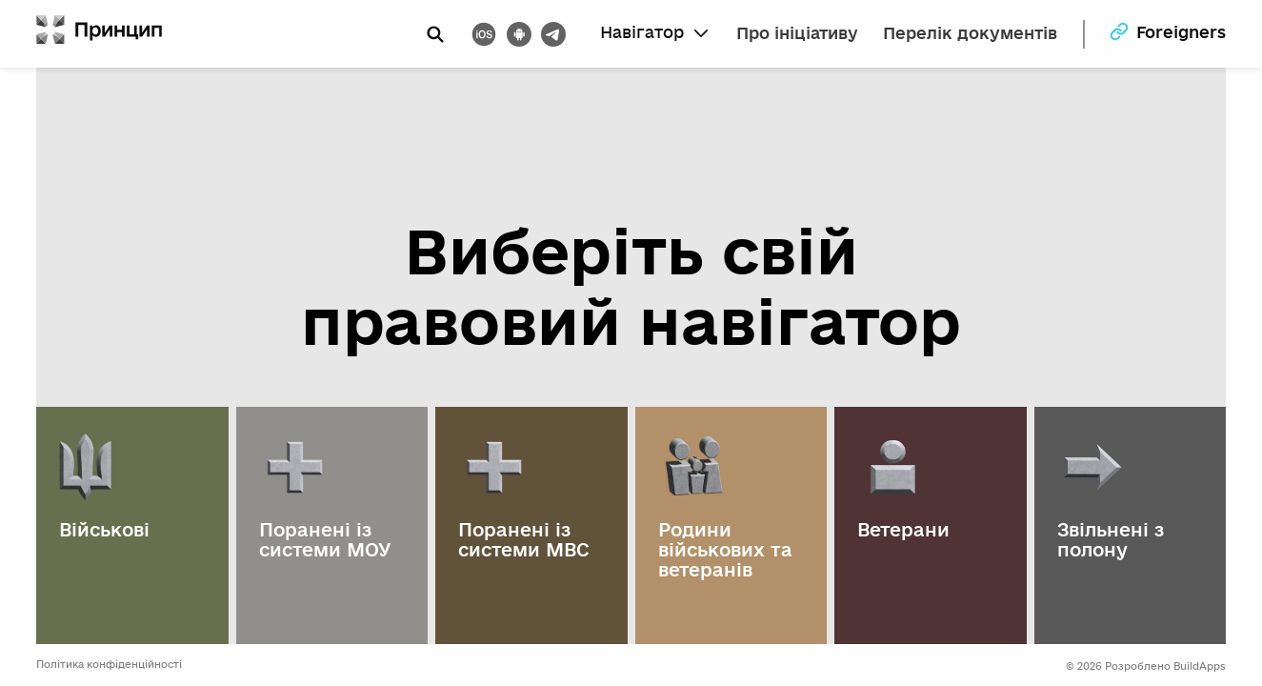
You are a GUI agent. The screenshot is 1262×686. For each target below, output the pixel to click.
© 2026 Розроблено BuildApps (1146, 666)
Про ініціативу (797, 34)
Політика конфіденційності (109, 664)
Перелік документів (970, 34)
